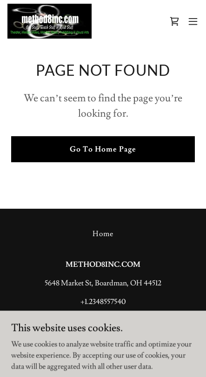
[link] (49, 21)
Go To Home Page (103, 149)
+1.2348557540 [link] (103, 301)
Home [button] (103, 233)
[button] (193, 21)
